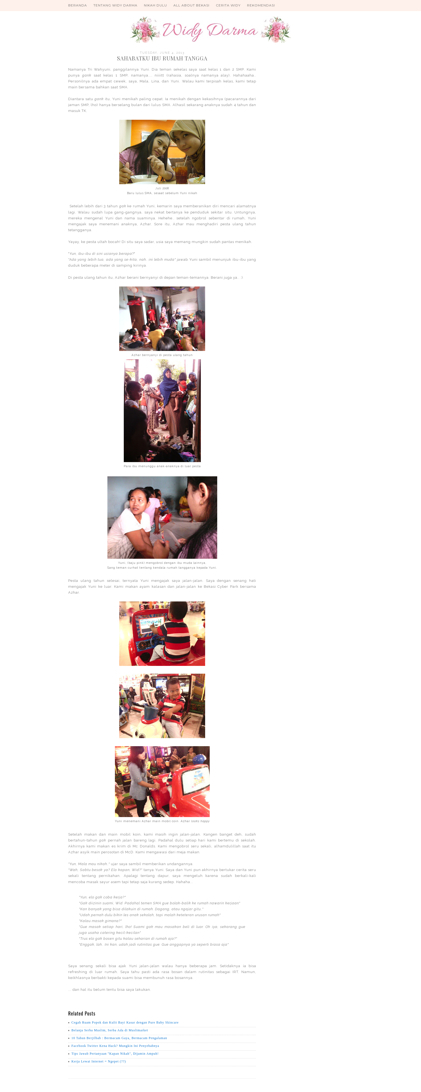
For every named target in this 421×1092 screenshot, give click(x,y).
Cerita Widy (228, 5)
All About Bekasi (191, 5)
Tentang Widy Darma (115, 5)
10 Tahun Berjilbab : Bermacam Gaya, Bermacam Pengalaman (119, 1038)
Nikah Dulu (155, 5)
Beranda (77, 5)
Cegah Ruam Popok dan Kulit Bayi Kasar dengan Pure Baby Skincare (125, 1022)
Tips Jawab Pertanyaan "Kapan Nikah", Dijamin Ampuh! (115, 1053)
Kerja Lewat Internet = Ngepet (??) (98, 1061)
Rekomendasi (261, 5)
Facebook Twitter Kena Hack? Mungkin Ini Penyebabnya (115, 1046)
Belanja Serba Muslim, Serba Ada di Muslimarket (109, 1030)
